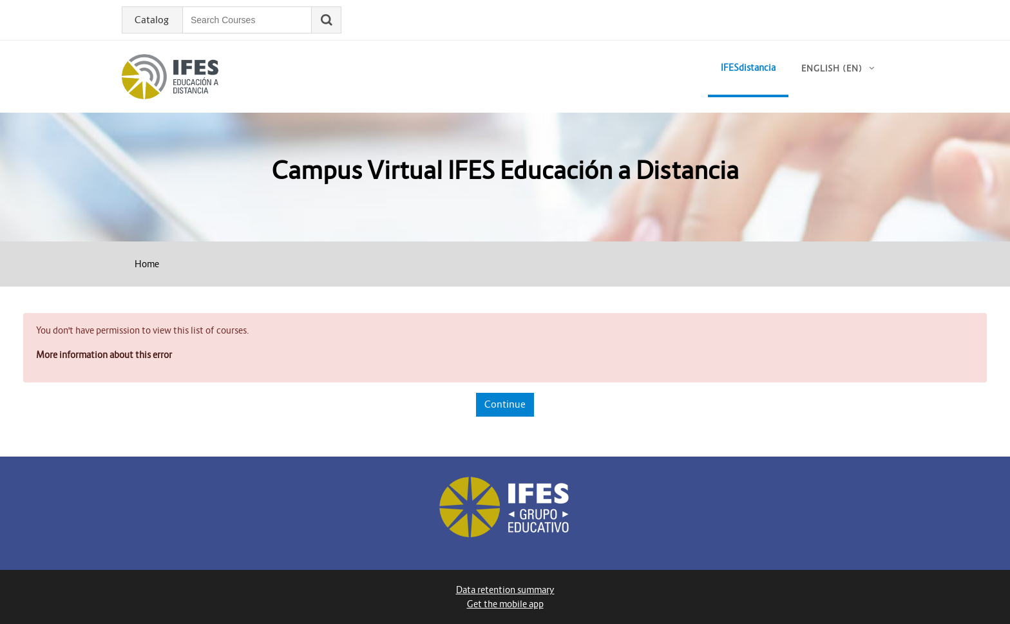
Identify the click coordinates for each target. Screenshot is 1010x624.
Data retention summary (505, 590)
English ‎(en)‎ (831, 68)
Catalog (152, 20)
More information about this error (104, 355)
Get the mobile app (505, 604)
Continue (505, 404)
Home (147, 264)
